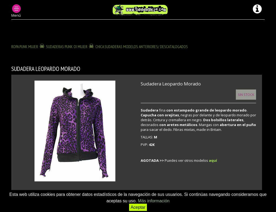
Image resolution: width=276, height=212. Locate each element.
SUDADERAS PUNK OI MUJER (66, 46)
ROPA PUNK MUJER (24, 46)
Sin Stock (246, 94)
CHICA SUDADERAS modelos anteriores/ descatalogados (141, 46)
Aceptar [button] (137, 207)
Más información (154, 201)
